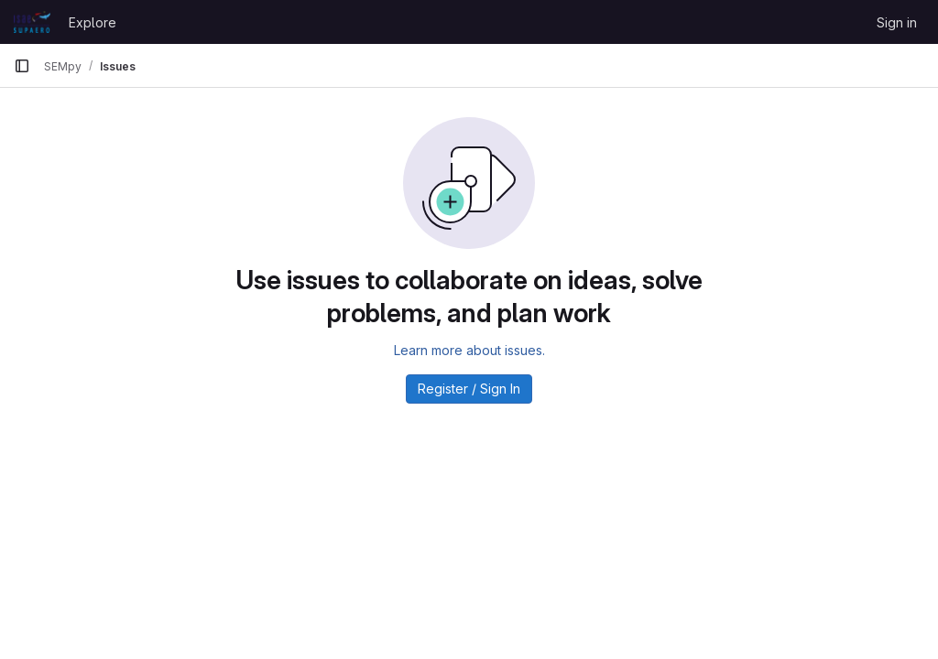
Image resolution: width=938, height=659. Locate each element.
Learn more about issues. (469, 350)
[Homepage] (32, 22)
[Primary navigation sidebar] (22, 66)
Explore (92, 22)
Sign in (897, 22)
